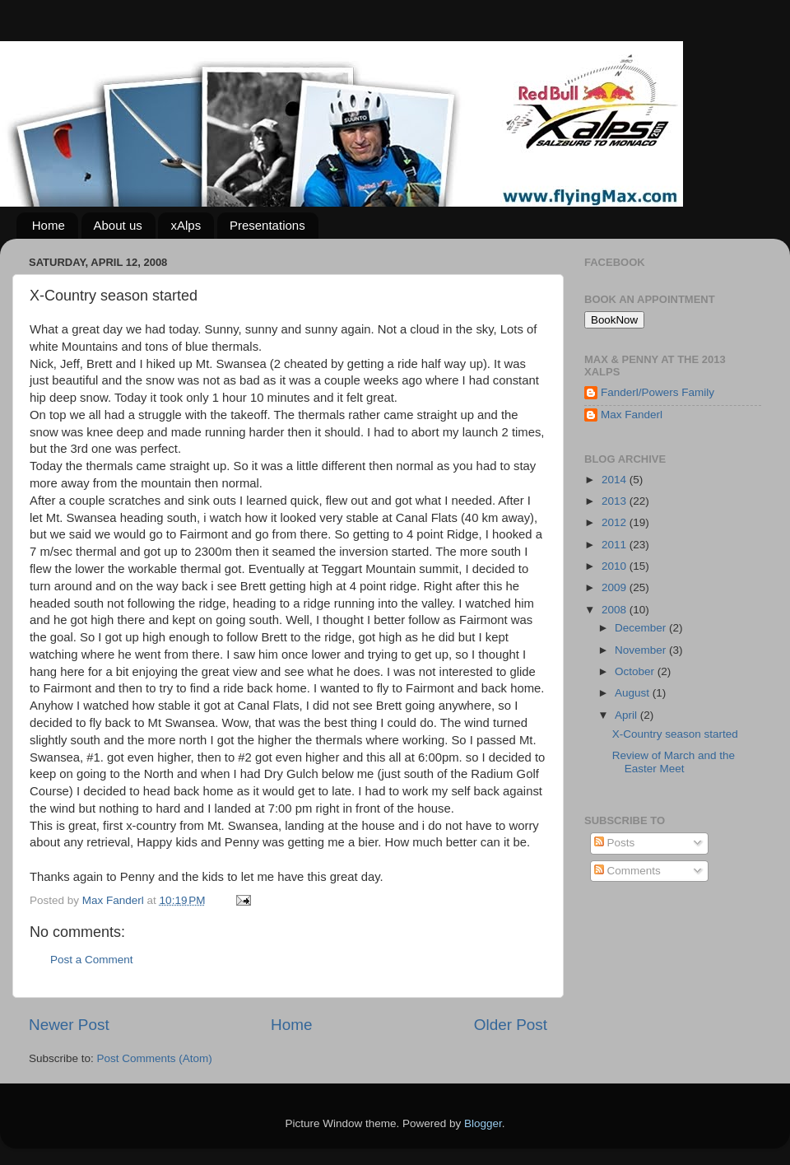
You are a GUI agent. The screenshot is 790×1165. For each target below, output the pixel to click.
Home (48, 225)
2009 (616, 587)
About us (118, 225)
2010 (616, 566)
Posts (614, 842)
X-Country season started (675, 734)
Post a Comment (91, 959)
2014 (616, 479)
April (627, 715)
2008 (616, 609)
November (642, 650)
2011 (616, 544)
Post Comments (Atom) (154, 1058)
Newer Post (69, 1024)
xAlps (185, 225)
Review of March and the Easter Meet (673, 762)
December (642, 628)
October (636, 671)
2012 (616, 522)
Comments (627, 870)
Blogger (483, 1123)
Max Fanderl (631, 414)
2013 (616, 501)
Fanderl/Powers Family (657, 392)
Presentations (267, 225)
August (634, 693)
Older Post (510, 1024)
